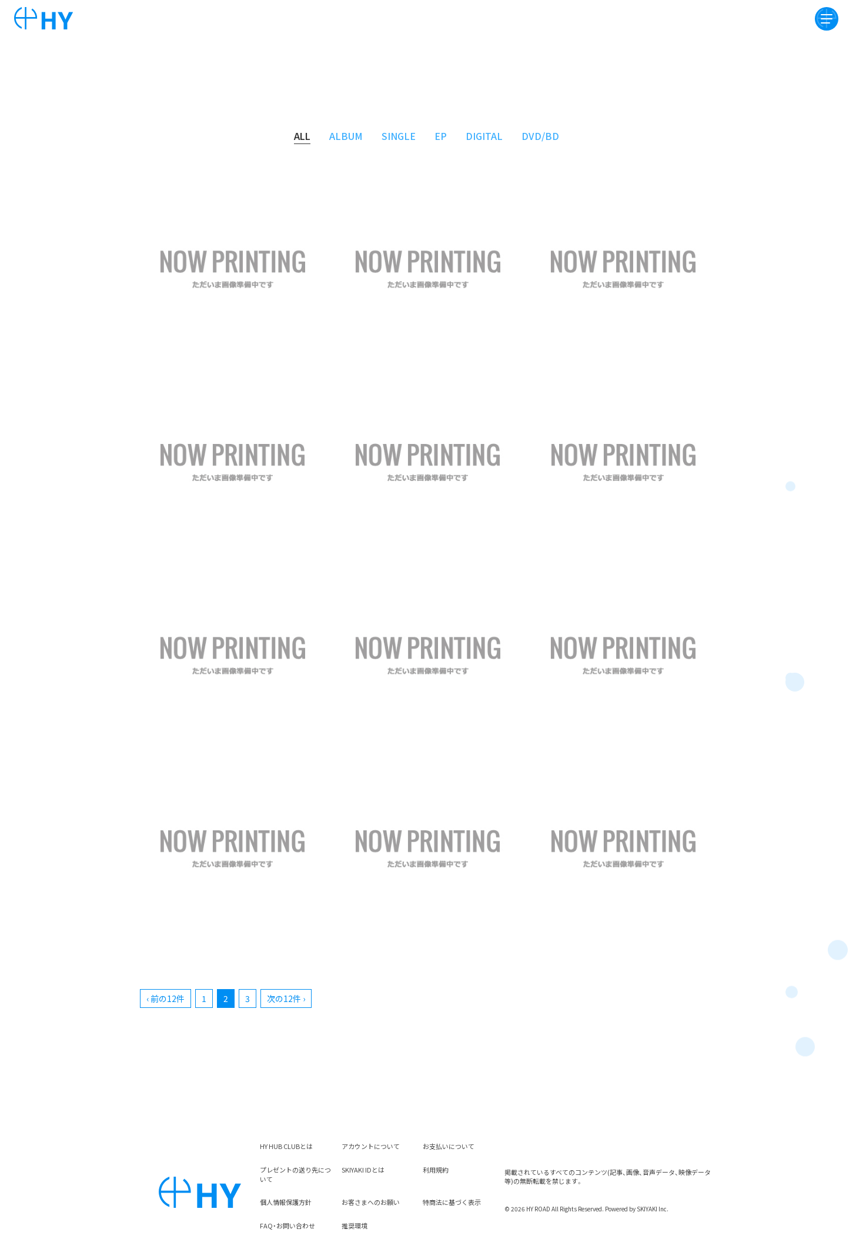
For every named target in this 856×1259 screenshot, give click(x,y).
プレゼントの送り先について (295, 1174)
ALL (302, 136)
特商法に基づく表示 (452, 1202)
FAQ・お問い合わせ (287, 1225)
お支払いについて (448, 1146)
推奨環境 (354, 1225)
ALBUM (346, 136)
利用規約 (436, 1169)
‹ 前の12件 (165, 998)
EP (440, 136)
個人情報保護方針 (286, 1202)
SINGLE (399, 136)
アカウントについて (371, 1146)
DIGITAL (484, 136)
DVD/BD (540, 136)
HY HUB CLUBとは (286, 1146)
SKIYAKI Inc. (652, 1208)
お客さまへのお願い (371, 1202)
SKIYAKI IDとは (363, 1169)
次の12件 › (286, 998)
